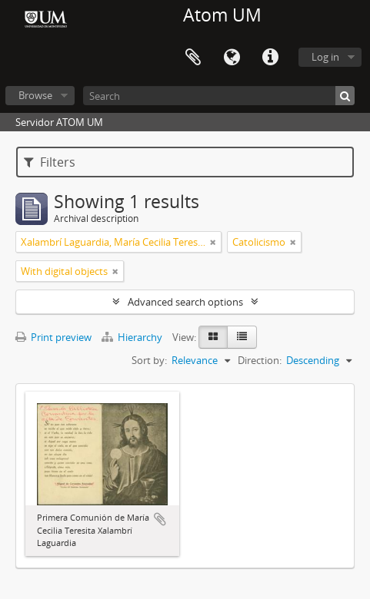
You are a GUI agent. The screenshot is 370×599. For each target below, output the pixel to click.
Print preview (53, 337)
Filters (49, 162)
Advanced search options (185, 302)
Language (231, 57)
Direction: (260, 360)
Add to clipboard (160, 519)
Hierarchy (133, 337)
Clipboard (193, 57)
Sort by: (149, 360)
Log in (325, 57)
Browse (35, 95)
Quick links (270, 57)
